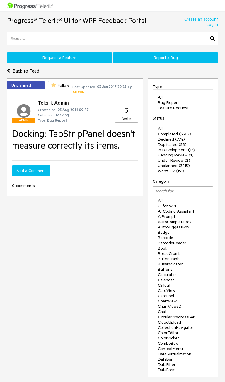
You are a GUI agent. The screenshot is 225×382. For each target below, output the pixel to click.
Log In (212, 24)
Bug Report (168, 102)
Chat (162, 311)
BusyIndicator (170, 264)
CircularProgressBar (176, 316)
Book (162, 248)
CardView (166, 290)
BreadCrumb (169, 253)
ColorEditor (168, 332)
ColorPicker (168, 338)
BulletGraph (169, 258)
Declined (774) (171, 139)
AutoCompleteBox (175, 221)
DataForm (166, 369)
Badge (164, 232)
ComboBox (168, 343)
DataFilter (166, 364)
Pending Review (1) (176, 155)
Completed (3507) (174, 134)
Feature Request (173, 107)
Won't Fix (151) (171, 171)
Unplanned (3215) (174, 165)
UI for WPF (167, 205)
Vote (126, 118)
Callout (164, 285)
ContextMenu (170, 348)
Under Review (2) (174, 160)
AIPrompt (166, 216)
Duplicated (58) (172, 144)
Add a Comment (31, 170)
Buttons (165, 269)
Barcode (165, 237)
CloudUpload (169, 322)
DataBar (165, 359)
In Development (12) (176, 149)
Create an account (201, 19)
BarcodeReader (172, 242)
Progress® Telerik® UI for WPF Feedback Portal (76, 20)
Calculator (167, 274)
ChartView (167, 301)
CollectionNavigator (175, 327)
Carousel (166, 295)
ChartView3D (170, 306)
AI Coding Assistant (176, 211)
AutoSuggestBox (173, 227)
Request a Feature (59, 57)
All (160, 97)
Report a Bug (166, 57)
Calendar (166, 279)
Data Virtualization (174, 353)
